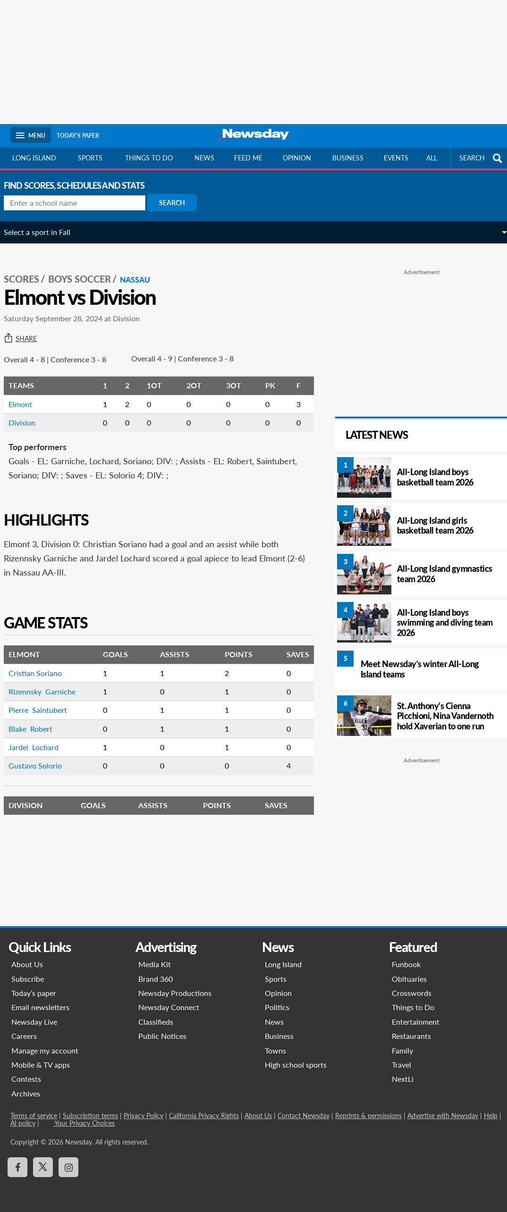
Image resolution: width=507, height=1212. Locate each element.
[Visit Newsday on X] (43, 1167)
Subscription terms (90, 1116)
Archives (25, 1093)
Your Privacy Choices (84, 1123)
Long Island (34, 158)
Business (347, 158)
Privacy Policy (143, 1116)
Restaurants (411, 1035)
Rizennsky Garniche (48, 681)
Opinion (297, 158)
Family (402, 1050)
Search (179, 203)
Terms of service (33, 1116)
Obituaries (409, 978)
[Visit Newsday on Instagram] (68, 1167)
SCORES (28, 269)
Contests (26, 1078)
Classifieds (155, 1021)
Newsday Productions (174, 992)
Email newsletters (40, 1007)
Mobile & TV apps (40, 1064)
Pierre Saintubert (44, 699)
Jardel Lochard (40, 737)
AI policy (22, 1123)
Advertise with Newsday (442, 1116)
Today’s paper (33, 992)
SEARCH (482, 158)
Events (396, 158)
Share (26, 329)
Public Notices (162, 1035)
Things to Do (413, 1007)
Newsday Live (34, 1021)
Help (491, 1116)
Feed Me (248, 158)
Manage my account (44, 1050)
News (204, 158)
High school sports (296, 1064)
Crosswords (411, 992)
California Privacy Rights (204, 1116)
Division (28, 412)
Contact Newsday (304, 1116)
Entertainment (415, 1021)
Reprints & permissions (368, 1116)
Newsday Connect (168, 1007)
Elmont (27, 394)
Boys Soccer (86, 269)
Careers (24, 1035)
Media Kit (154, 964)
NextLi (403, 1078)
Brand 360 (155, 978)
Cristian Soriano (41, 663)
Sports (90, 158)
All (431, 158)
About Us (27, 964)
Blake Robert (37, 718)
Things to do (149, 158)
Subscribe (27, 978)
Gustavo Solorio (41, 756)
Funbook (406, 964)
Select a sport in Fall (43, 231)
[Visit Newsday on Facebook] (17, 1167)
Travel (401, 1064)
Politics (277, 1007)
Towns (275, 1050)
